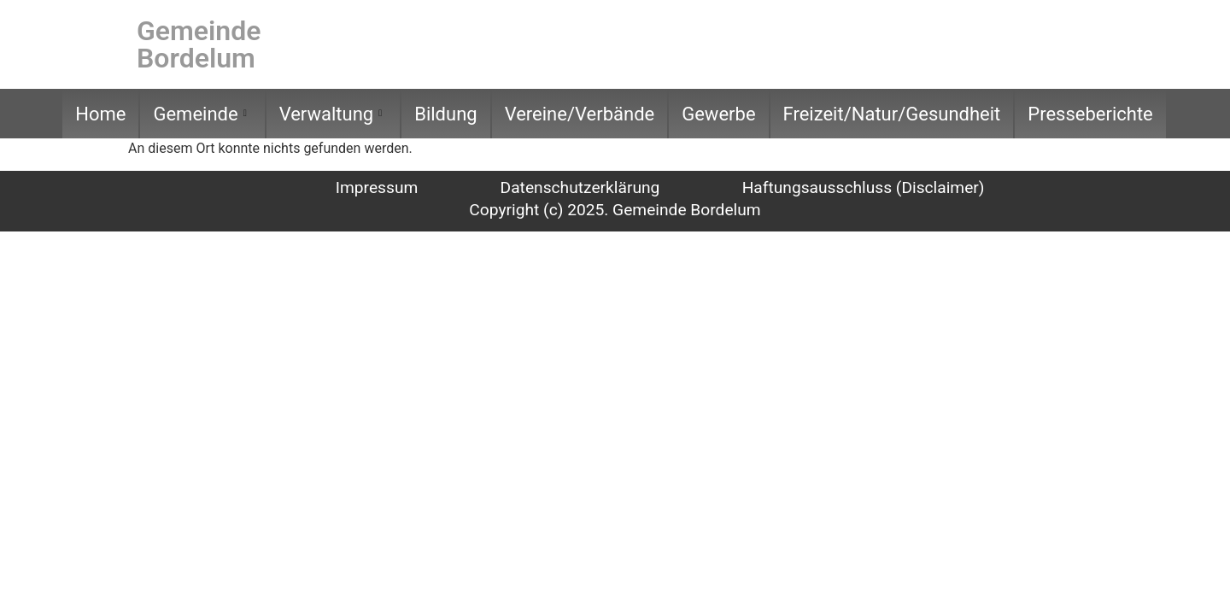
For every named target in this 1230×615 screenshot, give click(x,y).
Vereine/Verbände (580, 114)
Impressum (377, 187)
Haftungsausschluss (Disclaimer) (863, 187)
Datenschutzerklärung (580, 187)
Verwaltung (331, 114)
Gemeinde (199, 114)
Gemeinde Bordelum (199, 44)
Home (100, 114)
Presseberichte (1090, 114)
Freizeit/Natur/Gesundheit (892, 114)
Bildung (445, 114)
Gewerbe (718, 114)
